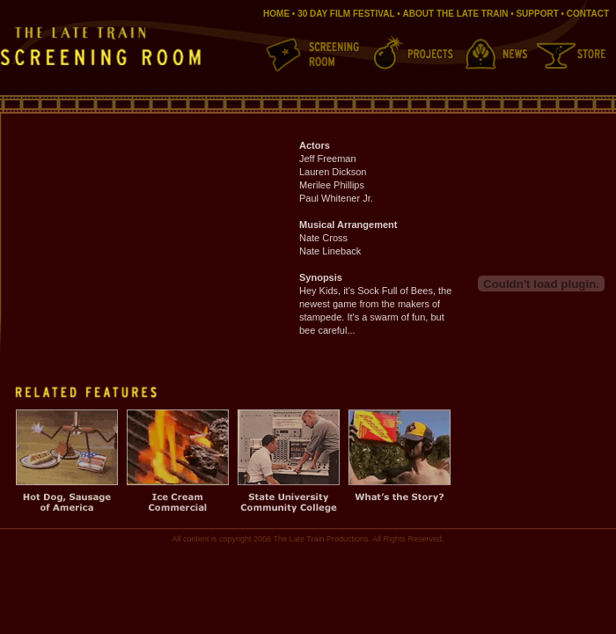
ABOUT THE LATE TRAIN (456, 13)
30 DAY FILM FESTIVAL (345, 13)
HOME (276, 13)
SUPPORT (537, 13)
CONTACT (588, 13)
